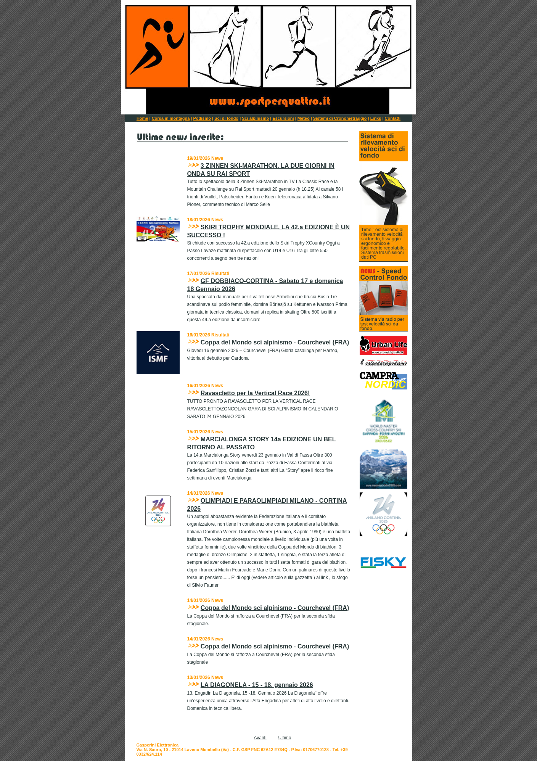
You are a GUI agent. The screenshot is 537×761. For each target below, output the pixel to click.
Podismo (202, 118)
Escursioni (283, 118)
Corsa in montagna (171, 118)
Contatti (393, 118)
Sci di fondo (226, 118)
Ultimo (284, 737)
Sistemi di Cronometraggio (340, 118)
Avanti (260, 737)
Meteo (303, 118)
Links (375, 118)
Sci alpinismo (255, 118)
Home (142, 118)
